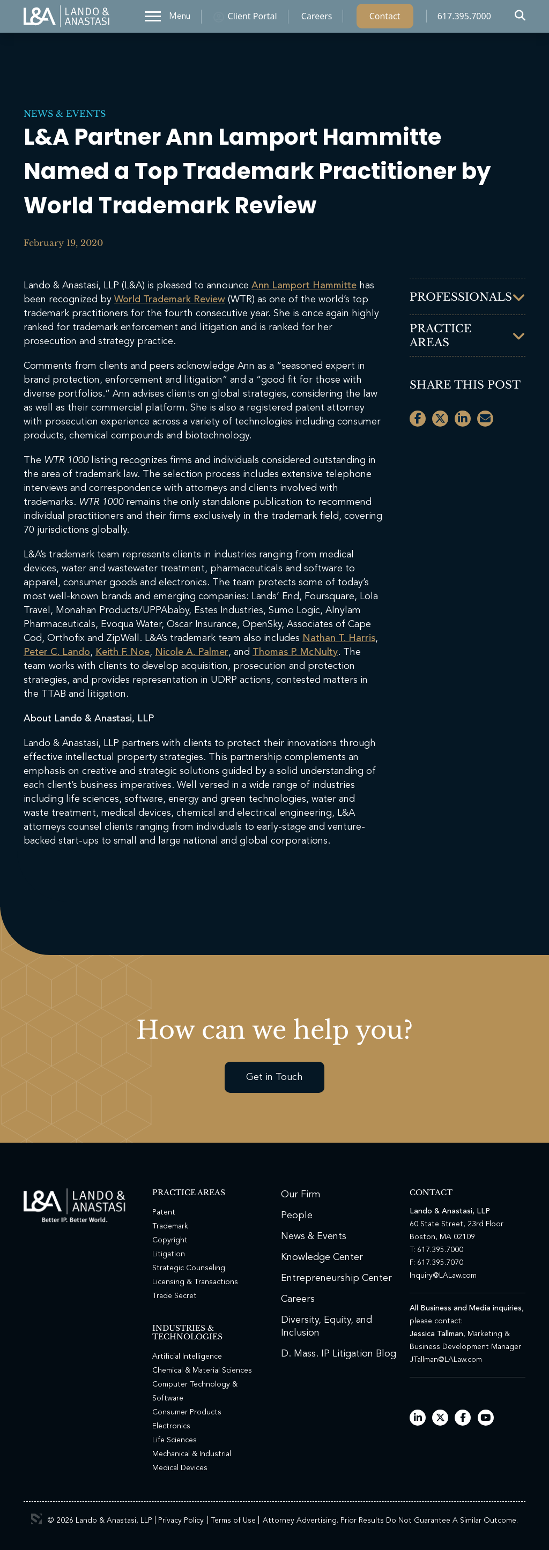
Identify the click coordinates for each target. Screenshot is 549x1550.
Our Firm (301, 1194)
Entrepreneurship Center (336, 1278)
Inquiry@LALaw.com (443, 1275)
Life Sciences (174, 1440)
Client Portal (252, 19)
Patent (163, 1212)
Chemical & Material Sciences (202, 1370)
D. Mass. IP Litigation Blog (338, 1354)
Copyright (170, 1240)
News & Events (65, 113)
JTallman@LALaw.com (446, 1359)
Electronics (171, 1426)
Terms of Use (233, 1520)
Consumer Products (186, 1412)
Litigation (168, 1254)
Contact (384, 19)
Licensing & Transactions (195, 1282)
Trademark (170, 1226)
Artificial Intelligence (187, 1356)
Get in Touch (274, 1077)
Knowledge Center (322, 1257)
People (297, 1215)
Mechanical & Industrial (191, 1454)
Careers (316, 19)
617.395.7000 (464, 19)
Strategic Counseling (188, 1268)
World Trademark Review (169, 299)
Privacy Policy (181, 1520)
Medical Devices (179, 1468)
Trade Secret (174, 1296)
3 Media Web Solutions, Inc (36, 1519)
